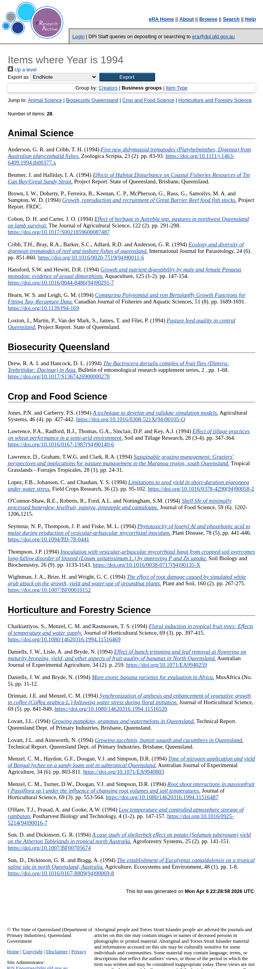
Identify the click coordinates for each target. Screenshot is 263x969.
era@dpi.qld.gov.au (213, 36)
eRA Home (161, 19)
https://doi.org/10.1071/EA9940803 (123, 772)
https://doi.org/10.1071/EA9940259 (166, 665)
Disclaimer (57, 951)
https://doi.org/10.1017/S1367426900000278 (59, 376)
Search (231, 19)
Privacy (78, 951)
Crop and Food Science (148, 100)
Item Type (177, 88)
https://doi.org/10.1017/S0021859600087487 (59, 232)
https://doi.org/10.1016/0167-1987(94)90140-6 (61, 444)
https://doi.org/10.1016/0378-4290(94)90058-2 (201, 489)
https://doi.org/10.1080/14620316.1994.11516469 (64, 639)
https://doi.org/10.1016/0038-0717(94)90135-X (146, 565)
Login (78, 36)
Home (13, 951)
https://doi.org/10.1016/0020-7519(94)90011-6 (91, 257)
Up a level (22, 70)
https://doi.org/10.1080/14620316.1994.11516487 (162, 797)
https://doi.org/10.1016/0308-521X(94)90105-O (130, 419)
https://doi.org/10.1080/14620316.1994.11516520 (111, 709)
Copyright (32, 951)
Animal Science (45, 100)
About (186, 19)
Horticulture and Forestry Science (215, 100)
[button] (127, 77)
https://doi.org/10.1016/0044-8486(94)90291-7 (61, 283)
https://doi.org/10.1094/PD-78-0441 (48, 539)
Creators (108, 88)
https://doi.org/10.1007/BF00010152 (49, 590)
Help (250, 19)
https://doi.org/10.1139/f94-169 (43, 308)
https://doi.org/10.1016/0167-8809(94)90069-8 (61, 873)
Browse (208, 19)
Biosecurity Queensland (92, 100)
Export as (18, 77)
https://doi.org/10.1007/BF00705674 (49, 848)
